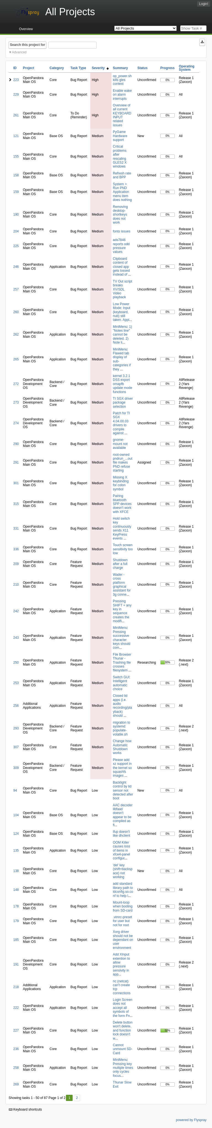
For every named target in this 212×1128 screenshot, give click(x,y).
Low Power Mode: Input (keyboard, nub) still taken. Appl (121, 312)
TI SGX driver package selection (123, 403)
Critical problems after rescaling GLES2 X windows (120, 156)
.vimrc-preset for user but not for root (122, 921)
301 (16, 483)
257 (16, 289)
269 (16, 1084)
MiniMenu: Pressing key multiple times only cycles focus (123, 1068)
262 (16, 334)
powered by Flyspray (191, 1120)
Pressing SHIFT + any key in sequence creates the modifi (122, 611)
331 (16, 528)
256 (16, 706)
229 (16, 94)
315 (16, 504)
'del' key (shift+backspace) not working (122, 871)
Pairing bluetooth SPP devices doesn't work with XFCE (122, 504)
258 (16, 1068)
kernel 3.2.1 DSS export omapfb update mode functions (122, 384)
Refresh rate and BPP (122, 175)
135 (16, 850)
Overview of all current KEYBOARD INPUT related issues (122, 115)
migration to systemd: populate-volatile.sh (121, 728)
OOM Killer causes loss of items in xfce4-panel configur (121, 850)
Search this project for (27, 45)
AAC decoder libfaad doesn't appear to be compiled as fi (122, 815)
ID (15, 68)
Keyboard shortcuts (25, 1109)
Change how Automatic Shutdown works (122, 747)
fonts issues (121, 231)
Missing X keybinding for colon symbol (121, 483)
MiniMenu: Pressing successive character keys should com (121, 638)
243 (16, 638)
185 (16, 940)
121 (16, 136)
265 (16, 359)
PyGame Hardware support (120, 136)
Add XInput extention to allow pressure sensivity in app (121, 964)
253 (16, 683)
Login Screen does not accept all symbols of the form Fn (122, 1008)
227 (16, 1030)
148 (16, 890)
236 (16, 1049)
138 (16, 871)
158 (16, 175)
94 (15, 790)
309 (16, 768)
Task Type (78, 68)
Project (28, 68)
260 (16, 312)
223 (16, 80)
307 (16, 747)
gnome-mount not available (120, 444)
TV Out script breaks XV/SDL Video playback (122, 289)
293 (16, 728)
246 (16, 267)
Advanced (19, 52)
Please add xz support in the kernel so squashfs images (122, 768)
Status (142, 68)
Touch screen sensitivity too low (123, 549)
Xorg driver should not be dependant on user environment (123, 940)
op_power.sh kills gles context (122, 80)
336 (16, 549)
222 (16, 1008)
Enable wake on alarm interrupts (122, 95)
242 (16, 611)
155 (16, 156)
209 (16, 564)
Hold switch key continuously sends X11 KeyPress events (122, 528)
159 (16, 192)
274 (16, 423)
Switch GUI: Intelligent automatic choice (121, 683)
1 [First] (69, 1098)
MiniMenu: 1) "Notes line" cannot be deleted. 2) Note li (122, 335)
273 (16, 402)
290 (16, 444)
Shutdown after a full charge (120, 564)
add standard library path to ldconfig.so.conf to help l (123, 889)
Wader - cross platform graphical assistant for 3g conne (122, 584)
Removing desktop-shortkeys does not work (120, 215)
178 (16, 906)
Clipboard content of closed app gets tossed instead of (121, 267)
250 (16, 662)
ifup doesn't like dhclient (121, 834)
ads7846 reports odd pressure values (121, 246)
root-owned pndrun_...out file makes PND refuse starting (122, 463)
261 (16, 115)
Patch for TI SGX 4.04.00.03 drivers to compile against (121, 423)
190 (16, 214)
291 (16, 462)
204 (16, 231)
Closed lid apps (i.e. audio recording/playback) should (122, 706)
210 (16, 585)
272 (16, 384)
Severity (100, 68)
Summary (120, 68)
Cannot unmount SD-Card (122, 1049)
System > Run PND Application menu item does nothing (122, 192)
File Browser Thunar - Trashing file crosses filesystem (122, 662)
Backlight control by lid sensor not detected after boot (123, 790)
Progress (167, 68)
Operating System (187, 68)
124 (16, 834)
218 (16, 987)
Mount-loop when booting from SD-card (122, 906)
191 (16, 964)
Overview (26, 29)
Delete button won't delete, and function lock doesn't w (122, 1030)
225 (16, 246)
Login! (203, 4)
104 (16, 815)
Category (57, 68)
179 (16, 921)
